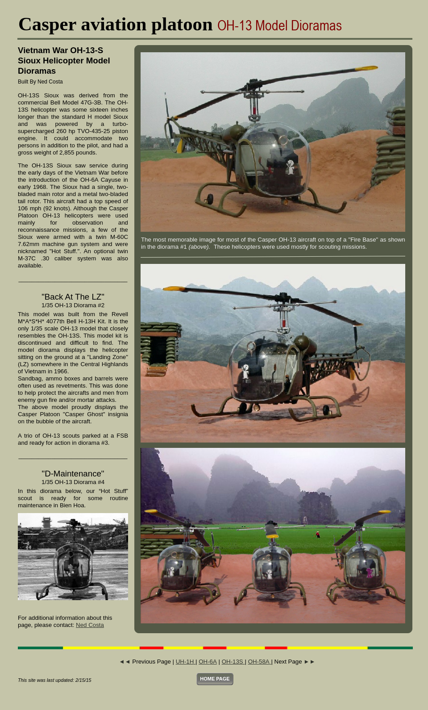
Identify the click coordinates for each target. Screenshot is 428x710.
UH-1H (185, 661)
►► (309, 661)
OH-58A (259, 661)
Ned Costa (90, 625)
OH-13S (233, 661)
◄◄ (124, 661)
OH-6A (208, 661)
